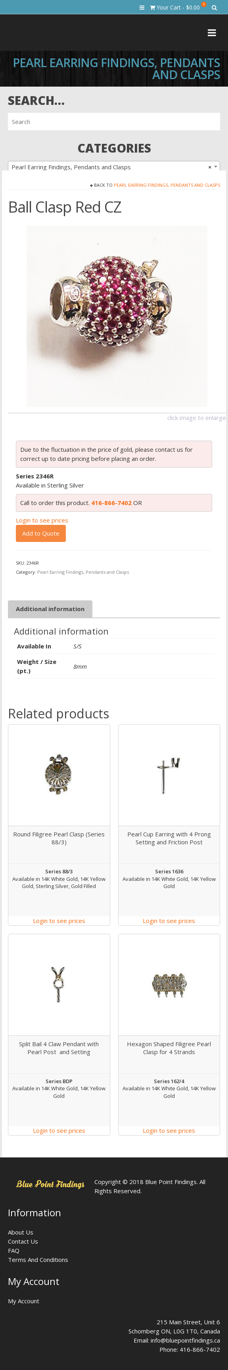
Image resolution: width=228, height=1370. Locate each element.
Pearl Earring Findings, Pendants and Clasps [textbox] (111, 166)
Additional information (50, 609)
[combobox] (114, 166)
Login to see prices (42, 520)
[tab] (50, 608)
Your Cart (178, 6)
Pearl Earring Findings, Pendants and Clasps (167, 185)
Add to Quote (40, 533)
